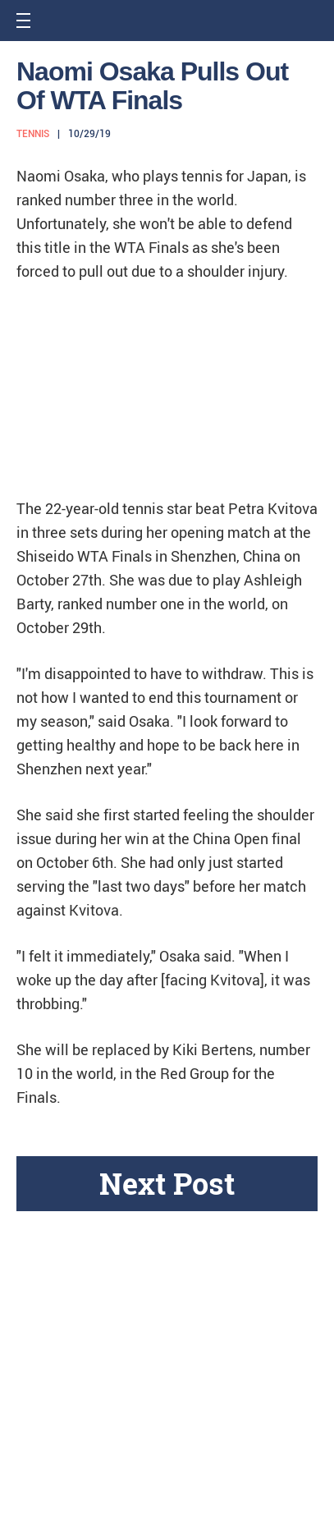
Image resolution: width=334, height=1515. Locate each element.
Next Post (167, 1183)
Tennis (32, 134)
